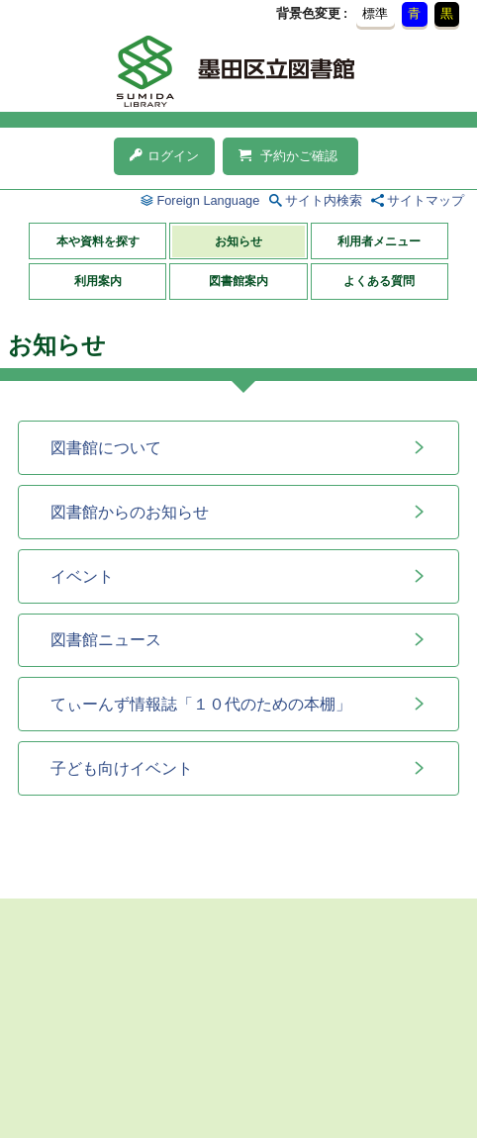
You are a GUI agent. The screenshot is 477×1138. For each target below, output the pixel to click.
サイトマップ (425, 200)
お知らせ (238, 241)
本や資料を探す (98, 241)
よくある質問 (379, 281)
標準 (375, 13)
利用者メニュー (379, 241)
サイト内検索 (323, 200)
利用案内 (98, 281)
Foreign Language (207, 200)
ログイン (164, 155)
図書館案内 (238, 281)
